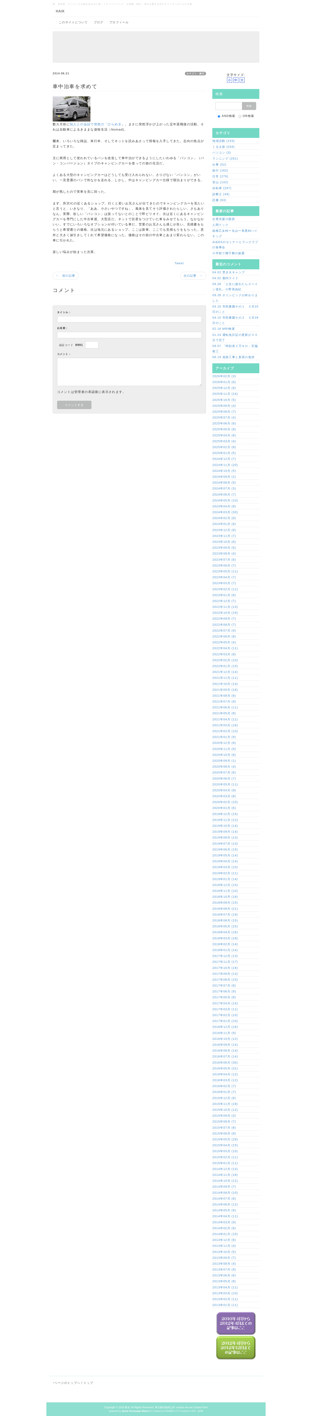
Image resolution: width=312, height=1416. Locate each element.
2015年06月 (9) (224, 1133)
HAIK (60, 11)
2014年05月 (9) (224, 1210)
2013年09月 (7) (224, 1257)
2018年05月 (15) (225, 926)
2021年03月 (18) (225, 725)
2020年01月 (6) (224, 808)
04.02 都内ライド (225, 278)
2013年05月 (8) (224, 1281)
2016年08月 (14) (225, 1050)
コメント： (64, 354)
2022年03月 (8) (224, 654)
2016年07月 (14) (225, 1056)
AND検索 (226, 116)
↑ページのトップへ (66, 1383)
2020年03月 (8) (224, 796)
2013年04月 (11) (225, 1287)
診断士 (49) (221, 194)
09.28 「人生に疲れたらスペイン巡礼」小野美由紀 (235, 286)
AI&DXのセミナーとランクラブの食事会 (235, 244)
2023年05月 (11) (225, 571)
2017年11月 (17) (225, 961)
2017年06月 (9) (224, 991)
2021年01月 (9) (224, 737)
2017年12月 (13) (225, 956)
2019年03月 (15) (225, 867)
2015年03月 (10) (225, 1151)
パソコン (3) (221, 152)
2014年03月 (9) (224, 1222)
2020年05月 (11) (225, 784)
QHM (200, 1411)
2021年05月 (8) (224, 713)
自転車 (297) (221, 188)
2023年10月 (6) (224, 541)
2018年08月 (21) (225, 908)
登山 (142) (220, 182)
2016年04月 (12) (225, 1074)
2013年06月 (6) (224, 1275)
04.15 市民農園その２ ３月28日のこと (235, 320)
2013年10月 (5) (224, 1252)
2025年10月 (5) (224, 400)
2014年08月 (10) (225, 1192)
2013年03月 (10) (225, 1293)
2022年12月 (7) (224, 601)
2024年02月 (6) (224, 518)
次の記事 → (193, 275)
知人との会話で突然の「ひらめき (95, 124)
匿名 (127, 1407)
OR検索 (246, 116)
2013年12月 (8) (224, 1240)
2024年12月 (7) (224, 459)
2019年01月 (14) (225, 879)
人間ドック (220, 224)
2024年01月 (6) (224, 524)
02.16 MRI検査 (223, 328)
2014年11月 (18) (225, 1175)
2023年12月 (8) (224, 530)
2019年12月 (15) (225, 814)
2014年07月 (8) (224, 1198)
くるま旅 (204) (223, 146)
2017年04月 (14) (225, 1003)
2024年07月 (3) (224, 488)
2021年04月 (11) (225, 719)
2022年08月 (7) (224, 624)
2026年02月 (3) (224, 376)
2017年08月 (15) (225, 979)
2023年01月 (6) (224, 595)
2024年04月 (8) (224, 506)
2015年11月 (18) (225, 1104)
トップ (88, 1383)
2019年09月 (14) (225, 831)
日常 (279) (220, 176)
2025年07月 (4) (224, 417)
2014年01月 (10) (225, 1234)
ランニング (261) (225, 158)
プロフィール (119, 22)
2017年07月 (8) (224, 985)
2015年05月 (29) (225, 1139)
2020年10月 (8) (224, 754)
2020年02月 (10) (225, 802)
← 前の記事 (65, 275)
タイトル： (64, 312)
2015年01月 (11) (225, 1163)
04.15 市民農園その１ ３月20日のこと (235, 309)
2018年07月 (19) (225, 914)
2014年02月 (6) (224, 1228)
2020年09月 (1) (224, 760)
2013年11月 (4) (224, 1245)
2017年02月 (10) (225, 1015)
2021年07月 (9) (224, 701)
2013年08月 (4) (224, 1263)
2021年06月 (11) (225, 707)
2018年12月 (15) (225, 885)
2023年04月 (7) (224, 577)
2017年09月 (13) (225, 973)
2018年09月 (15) (225, 902)
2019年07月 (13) (225, 843)
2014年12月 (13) (225, 1169)
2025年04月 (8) (224, 435)
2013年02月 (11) (225, 1299)
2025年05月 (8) (224, 429)
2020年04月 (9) (224, 790)
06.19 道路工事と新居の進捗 (233, 357)
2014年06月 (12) (225, 1204)
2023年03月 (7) (224, 583)
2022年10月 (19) (225, 612)
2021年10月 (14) (225, 684)
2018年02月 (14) (225, 944)
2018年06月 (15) (225, 920)
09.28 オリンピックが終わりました (235, 297)
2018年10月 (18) (225, 896)
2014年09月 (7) (224, 1186)
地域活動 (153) (223, 141)
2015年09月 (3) (224, 1115)
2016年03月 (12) (225, 1080)
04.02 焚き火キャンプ (228, 272)
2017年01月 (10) (225, 1021)
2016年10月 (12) (225, 1038)
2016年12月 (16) (225, 1027)
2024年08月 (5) (224, 482)
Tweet (179, 263)
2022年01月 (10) (225, 666)
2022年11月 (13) (225, 607)
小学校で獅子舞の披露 (228, 253)
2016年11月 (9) (224, 1033)
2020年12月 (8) (224, 743)
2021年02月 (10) (225, 731)
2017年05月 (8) (224, 997)
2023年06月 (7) (224, 565)
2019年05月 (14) (225, 855)
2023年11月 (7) (224, 536)
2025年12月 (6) (224, 388)
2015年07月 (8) (224, 1127)
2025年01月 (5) (224, 453)
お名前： (62, 328)
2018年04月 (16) (225, 932)
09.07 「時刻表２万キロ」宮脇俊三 (235, 348)
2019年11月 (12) (225, 820)
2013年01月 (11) (225, 1305)
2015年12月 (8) (224, 1098)
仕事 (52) (219, 164)
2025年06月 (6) (224, 423)
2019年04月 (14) (225, 861)
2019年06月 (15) (225, 849)
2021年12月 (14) (225, 672)
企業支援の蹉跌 (223, 219)
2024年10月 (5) (224, 470)
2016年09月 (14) (225, 1044)
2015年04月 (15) (225, 1145)
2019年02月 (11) (225, 873)
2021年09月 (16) (225, 689)
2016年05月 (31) (225, 1068)
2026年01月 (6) (224, 382)
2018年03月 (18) (225, 938)
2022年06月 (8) (224, 636)
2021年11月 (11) (225, 677)
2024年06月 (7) (224, 494)
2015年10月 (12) (225, 1109)
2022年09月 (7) (224, 618)
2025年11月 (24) (225, 393)
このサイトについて (73, 22)
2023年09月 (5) (224, 547)
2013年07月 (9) (224, 1269)
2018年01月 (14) (225, 950)
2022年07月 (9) (224, 630)
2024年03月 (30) (225, 512)
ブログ (98, 22)
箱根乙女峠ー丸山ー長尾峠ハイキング (235, 233)
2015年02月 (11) (225, 1157)
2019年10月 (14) (225, 825)
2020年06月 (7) (224, 778)
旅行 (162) (220, 170)
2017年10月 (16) (225, 968)
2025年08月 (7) (224, 411)
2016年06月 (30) (225, 1062)
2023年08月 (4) (224, 553)
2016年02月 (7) (224, 1086)
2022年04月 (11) (225, 648)
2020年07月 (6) (224, 772)
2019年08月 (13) (225, 837)
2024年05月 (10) (225, 500)
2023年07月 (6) (224, 559)
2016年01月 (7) (224, 1092)
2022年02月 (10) (225, 660)
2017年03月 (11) (225, 1009)
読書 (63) (219, 200)
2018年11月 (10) (225, 891)
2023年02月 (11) (225, 589)
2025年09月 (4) (224, 405)
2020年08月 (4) (224, 766)
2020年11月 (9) (224, 749)
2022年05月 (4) (224, 642)
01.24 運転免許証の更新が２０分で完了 (235, 337)
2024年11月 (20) (225, 465)
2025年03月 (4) (224, 441)
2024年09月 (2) (224, 476)
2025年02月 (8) (224, 447)
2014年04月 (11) (225, 1216)
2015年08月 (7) (224, 1121)
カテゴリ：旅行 (195, 73)
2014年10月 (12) (225, 1180)
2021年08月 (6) (224, 695)
